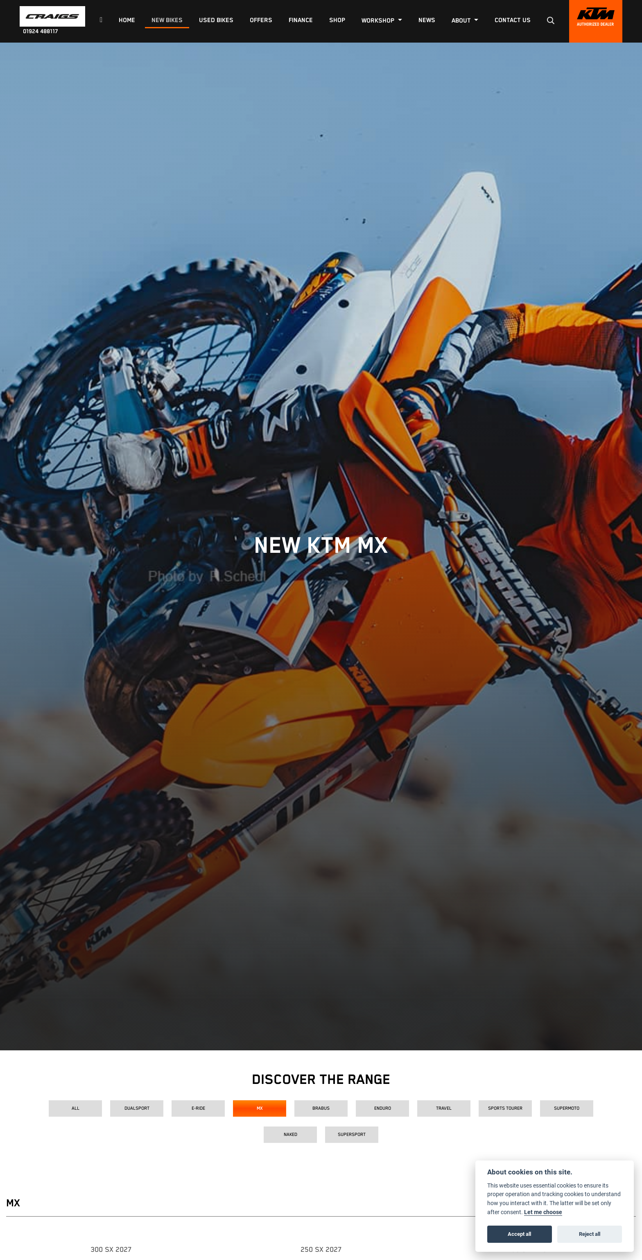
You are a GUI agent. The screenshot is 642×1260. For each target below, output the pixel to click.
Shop (337, 20)
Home (127, 20)
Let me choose (543, 1212)
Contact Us (513, 20)
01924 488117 (40, 31)
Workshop (379, 20)
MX (260, 1108)
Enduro (382, 1108)
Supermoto (566, 1108)
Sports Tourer (505, 1108)
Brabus (321, 1108)
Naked (290, 1134)
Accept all (519, 1233)
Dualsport (136, 1108)
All (75, 1108)
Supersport (352, 1134)
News (426, 20)
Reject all (589, 1233)
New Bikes (167, 20)
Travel (444, 1108)
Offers (261, 20)
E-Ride (198, 1108)
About (462, 20)
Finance (301, 20)
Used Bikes (216, 20)
